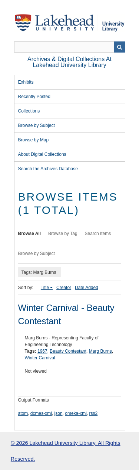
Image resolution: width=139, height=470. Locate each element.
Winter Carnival (40, 357)
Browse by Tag (62, 233)
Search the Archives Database (48, 168)
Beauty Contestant (68, 351)
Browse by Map (33, 139)
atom (23, 413)
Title (45, 287)
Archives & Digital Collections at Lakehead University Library (69, 62)
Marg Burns (100, 351)
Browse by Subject (36, 125)
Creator (63, 287)
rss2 (93, 413)
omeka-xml (76, 413)
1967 (42, 351)
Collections (29, 111)
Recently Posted (34, 96)
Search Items (98, 233)
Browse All (29, 233)
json (58, 413)
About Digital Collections (42, 154)
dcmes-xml (41, 413)
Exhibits (26, 82)
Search (119, 47)
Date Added (86, 287)
